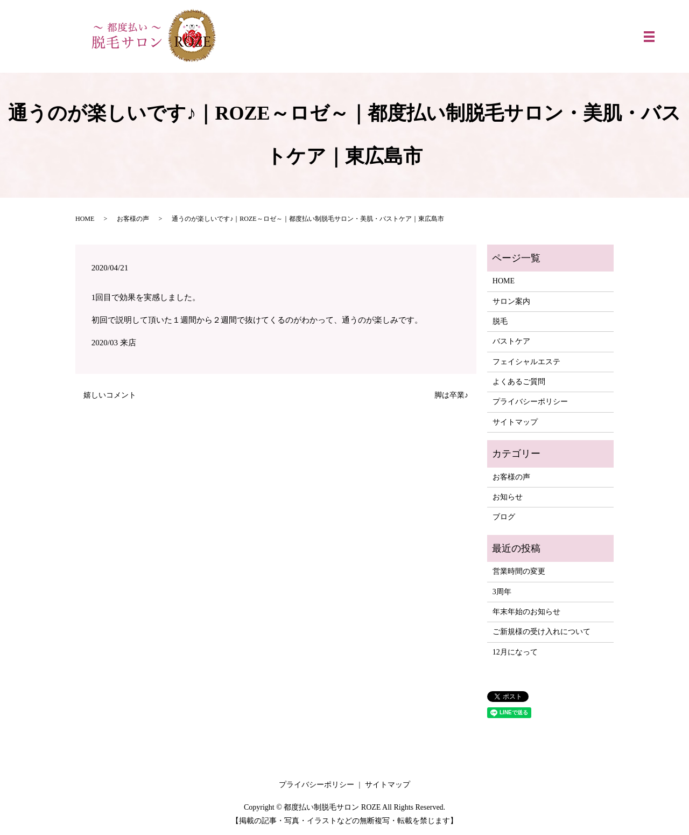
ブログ (504, 517)
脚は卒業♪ (451, 395)
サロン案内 (511, 301)
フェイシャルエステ (526, 362)
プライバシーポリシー (530, 402)
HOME (84, 218)
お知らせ (508, 497)
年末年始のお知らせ (526, 612)
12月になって (515, 652)
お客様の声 (133, 218)
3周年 (502, 592)
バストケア (511, 341)
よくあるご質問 (519, 382)
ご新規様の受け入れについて (541, 632)
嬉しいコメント (109, 395)
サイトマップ (515, 422)
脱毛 (500, 321)
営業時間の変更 (519, 571)
